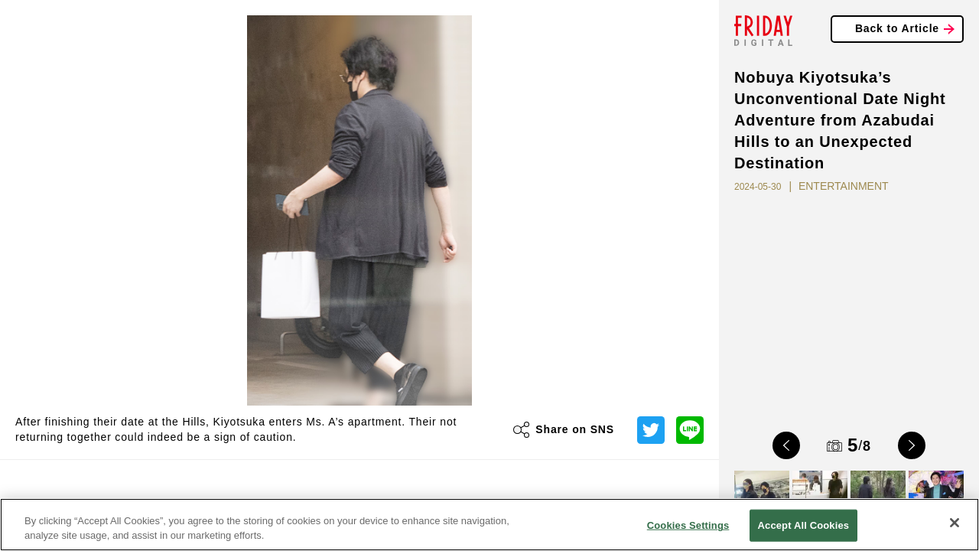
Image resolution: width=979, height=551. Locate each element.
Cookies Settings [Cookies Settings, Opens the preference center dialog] (688, 525)
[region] (489, 524)
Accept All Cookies (804, 525)
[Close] (954, 523)
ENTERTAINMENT (843, 186)
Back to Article (897, 28)
